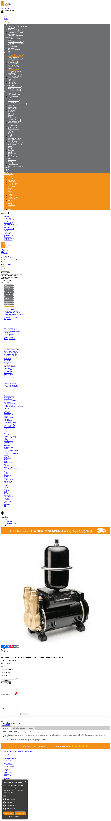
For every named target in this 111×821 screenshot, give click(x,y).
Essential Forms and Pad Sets (16, 31)
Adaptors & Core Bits (14, 94)
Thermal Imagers (13, 77)
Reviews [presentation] (31, 728)
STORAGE (7, 170)
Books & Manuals (9, 219)
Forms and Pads (9, 229)
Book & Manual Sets (14, 39)
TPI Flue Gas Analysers (15, 74)
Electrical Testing (13, 62)
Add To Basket (5, 680)
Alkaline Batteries (13, 98)
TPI (9, 206)
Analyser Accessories (14, 57)
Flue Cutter (11, 111)
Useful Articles (9, 238)
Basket (4, 253)
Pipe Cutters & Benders (15, 138)
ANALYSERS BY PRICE (15, 56)
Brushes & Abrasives (14, 101)
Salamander (11, 198)
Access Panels (12, 93)
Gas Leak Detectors (13, 63)
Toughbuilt (11, 209)
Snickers (10, 203)
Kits (9, 124)
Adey (10, 175)
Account (4, 250)
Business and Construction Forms (17, 26)
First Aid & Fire (12, 107)
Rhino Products (12, 197)
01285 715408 (5, 8)
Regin (10, 195)
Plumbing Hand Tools (14, 139)
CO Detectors (12, 60)
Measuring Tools (13, 68)
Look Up (24, 714)
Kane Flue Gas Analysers (15, 66)
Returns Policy (9, 232)
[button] (14, 817)
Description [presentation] (6, 728)
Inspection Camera (13, 65)
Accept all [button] (9, 813)
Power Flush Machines (14, 90)
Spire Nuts (11, 155)
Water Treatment (13, 164)
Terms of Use (8, 235)
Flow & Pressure (13, 110)
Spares (10, 152)
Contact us (7, 221)
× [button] (25, 781)
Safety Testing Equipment (15, 143)
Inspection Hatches (13, 122)
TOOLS (6, 91)
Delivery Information (10, 224)
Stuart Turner (12, 205)
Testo (9, 208)
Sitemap (7, 233)
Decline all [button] (20, 813)
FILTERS (6, 167)
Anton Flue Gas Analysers (15, 59)
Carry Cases (11, 28)
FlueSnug (11, 113)
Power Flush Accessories (15, 87)
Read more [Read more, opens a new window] (13, 792)
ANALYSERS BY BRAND (16, 54)
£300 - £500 (11, 80)
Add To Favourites (6, 682)
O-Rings (10, 132)
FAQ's (6, 227)
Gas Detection (12, 118)
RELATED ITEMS (13, 70)
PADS (5, 25)
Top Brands (8, 237)
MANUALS (7, 37)
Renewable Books (13, 46)
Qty (17, 678)
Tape (9, 158)
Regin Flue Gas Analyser (15, 71)
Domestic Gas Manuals (14, 40)
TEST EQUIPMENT (10, 52)
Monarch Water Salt (14, 129)
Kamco (10, 191)
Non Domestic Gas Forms (15, 32)
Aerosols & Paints (13, 96)
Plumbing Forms (13, 34)
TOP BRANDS (8, 174)
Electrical (11, 105)
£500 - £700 (11, 82)
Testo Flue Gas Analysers (15, 76)
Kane (9, 192)
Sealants (10, 147)
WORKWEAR (8, 172)
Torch (10, 161)
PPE (9, 136)
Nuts (9, 130)
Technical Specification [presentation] (18, 728)
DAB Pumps (12, 186)
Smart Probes (12, 73)
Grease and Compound (14, 121)
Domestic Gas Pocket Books (16, 42)
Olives (10, 135)
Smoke (10, 149)
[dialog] (15, 799)
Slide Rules (11, 48)
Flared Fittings (12, 108)
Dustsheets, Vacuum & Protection (17, 104)
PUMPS (6, 169)
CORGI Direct (12, 184)
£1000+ (10, 79)
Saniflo (10, 200)
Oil (9, 133)
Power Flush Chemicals (15, 88)
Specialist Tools (12, 153)
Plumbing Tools (12, 141)
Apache (10, 178)
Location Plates (12, 127)
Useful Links (8, 240)
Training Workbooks (14, 49)
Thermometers (12, 160)
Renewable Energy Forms (15, 35)
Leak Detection (12, 125)
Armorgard (11, 181)
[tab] (6, 728)
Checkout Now (5, 272)
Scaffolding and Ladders (15, 144)
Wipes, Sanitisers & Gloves (16, 166)
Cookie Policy (8, 223)
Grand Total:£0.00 (6, 264)
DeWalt (10, 188)
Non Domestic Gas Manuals (16, 43)
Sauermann (11, 202)
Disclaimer (7, 226)
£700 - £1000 (12, 84)
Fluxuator (11, 115)
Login (6, 19)
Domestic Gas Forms (14, 29)
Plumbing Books (13, 45)
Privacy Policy (9, 230)
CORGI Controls (13, 183)
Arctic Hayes (12, 180)
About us (7, 216)
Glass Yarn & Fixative (14, 119)
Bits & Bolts (11, 99)
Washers (10, 163)
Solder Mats (11, 150)
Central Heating (12, 102)
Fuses (10, 116)
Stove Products (12, 157)
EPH (9, 189)
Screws (10, 146)
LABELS (6, 51)
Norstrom (11, 194)
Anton (10, 177)
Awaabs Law (8, 218)
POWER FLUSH (9, 85)
